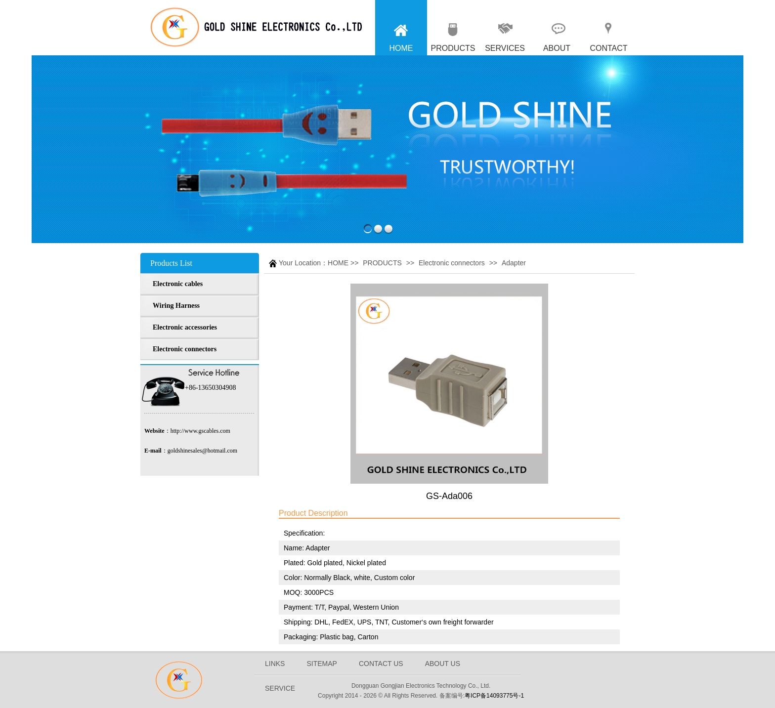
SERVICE (280, 688)
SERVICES (505, 48)
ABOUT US (442, 663)
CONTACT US (381, 663)
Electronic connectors (452, 263)
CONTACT (608, 48)
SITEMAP (321, 663)
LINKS (275, 663)
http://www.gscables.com (200, 430)
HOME (401, 48)
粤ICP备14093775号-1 (494, 695)
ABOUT (556, 48)
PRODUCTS (453, 48)
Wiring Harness (176, 305)
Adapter (514, 263)
